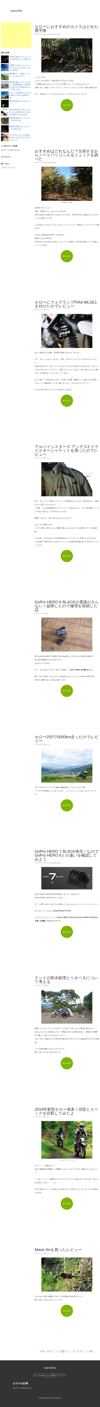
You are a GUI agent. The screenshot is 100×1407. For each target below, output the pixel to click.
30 (81, 1351)
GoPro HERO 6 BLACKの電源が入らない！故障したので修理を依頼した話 (67, 606)
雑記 (47, 613)
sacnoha (16, 10)
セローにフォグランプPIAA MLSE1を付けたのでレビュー (66, 304)
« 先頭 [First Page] (48, 1351)
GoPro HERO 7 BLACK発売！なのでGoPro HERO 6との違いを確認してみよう (67, 855)
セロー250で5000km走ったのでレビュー (67, 739)
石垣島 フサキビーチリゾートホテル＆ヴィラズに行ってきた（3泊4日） (20, 67)
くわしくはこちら (51, 1377)
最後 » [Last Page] (91, 1351)
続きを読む (67, 105)
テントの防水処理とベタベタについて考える (66, 980)
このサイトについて (8, 167)
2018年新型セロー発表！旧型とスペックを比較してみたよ (66, 1111)
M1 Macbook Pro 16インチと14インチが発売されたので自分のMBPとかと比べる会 (20, 112)
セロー (48, 309)
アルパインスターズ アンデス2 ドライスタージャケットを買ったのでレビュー (67, 451)
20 (77, 1351)
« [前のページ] (52, 1351)
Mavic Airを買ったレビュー (58, 1250)
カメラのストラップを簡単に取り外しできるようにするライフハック (19, 137)
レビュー (48, 458)
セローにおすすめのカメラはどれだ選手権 (66, 29)
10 (74, 1351)
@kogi (73, 894)
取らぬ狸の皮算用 (55, 34)
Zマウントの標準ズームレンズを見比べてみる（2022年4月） (20, 95)
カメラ (48, 34)
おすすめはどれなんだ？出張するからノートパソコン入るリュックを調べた (66, 155)
